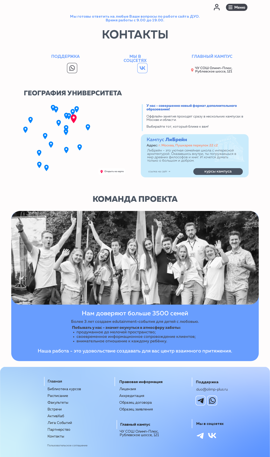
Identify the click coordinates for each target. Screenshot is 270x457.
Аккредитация (131, 396)
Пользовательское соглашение (67, 445)
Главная (55, 381)
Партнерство (58, 429)
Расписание (57, 396)
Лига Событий (59, 423)
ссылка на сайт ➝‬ (159, 171)
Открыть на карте (114, 171)
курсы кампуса (218, 171)
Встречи (54, 409)
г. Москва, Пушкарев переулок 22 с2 (188, 145)
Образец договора (135, 402)
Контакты (55, 436)
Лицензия (127, 389)
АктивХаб (55, 416)
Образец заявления (136, 409)
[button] (237, 7)
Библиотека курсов (64, 389)
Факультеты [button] (57, 402)
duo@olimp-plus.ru (212, 389)
